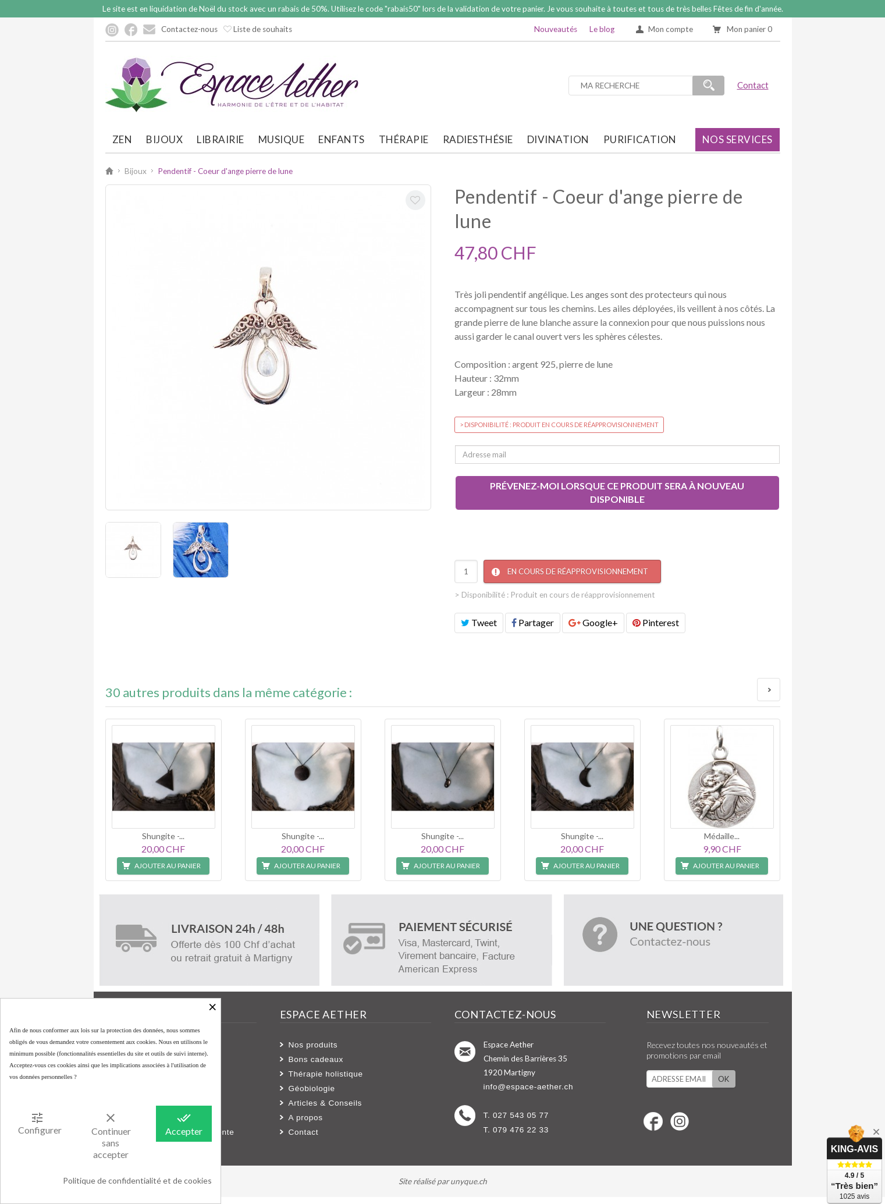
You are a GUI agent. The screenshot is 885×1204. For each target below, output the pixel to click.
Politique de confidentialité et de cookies (137, 1180)
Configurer (40, 1123)
